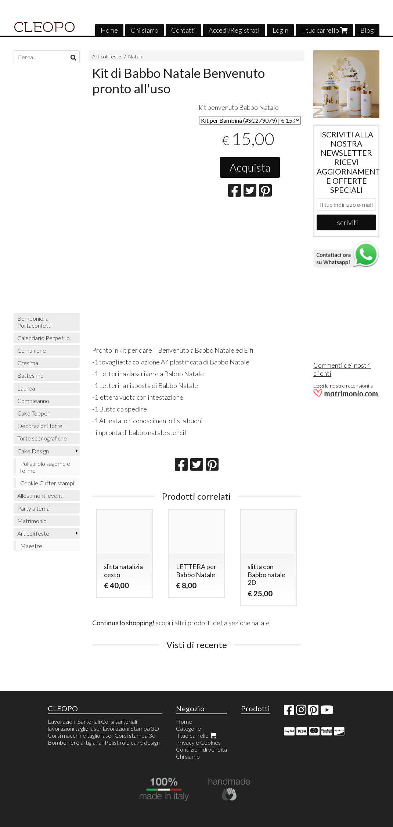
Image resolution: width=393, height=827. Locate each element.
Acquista (250, 167)
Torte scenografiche (42, 438)
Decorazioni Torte (39, 425)
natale (261, 623)
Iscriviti (346, 222)
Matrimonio (32, 520)
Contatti (183, 30)
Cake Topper (33, 413)
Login (280, 30)
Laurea (26, 388)
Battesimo (30, 375)
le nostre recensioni (347, 385)
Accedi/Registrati (234, 30)
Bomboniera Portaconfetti (34, 322)
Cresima (27, 362)
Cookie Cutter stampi (47, 482)
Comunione (31, 350)
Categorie (188, 728)
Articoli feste (106, 56)
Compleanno (33, 400)
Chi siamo (144, 30)
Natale (136, 56)
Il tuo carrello (324, 30)
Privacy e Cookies (198, 742)
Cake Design (33, 450)
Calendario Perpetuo (43, 337)
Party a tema (33, 508)
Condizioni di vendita (201, 749)
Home (109, 30)
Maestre (31, 545)
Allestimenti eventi (40, 495)
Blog (367, 30)
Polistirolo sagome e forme (45, 467)
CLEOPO (44, 27)
